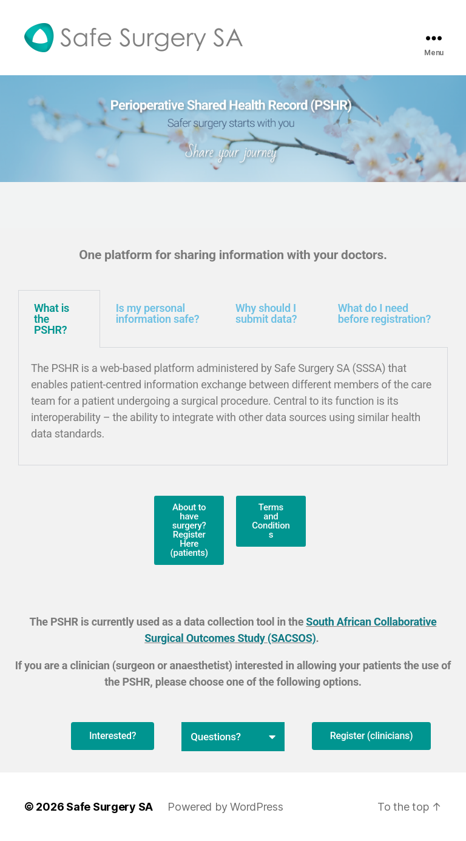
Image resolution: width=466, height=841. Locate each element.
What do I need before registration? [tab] (384, 313)
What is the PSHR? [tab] (51, 319)
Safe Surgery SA (109, 806)
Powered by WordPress (225, 806)
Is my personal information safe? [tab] (158, 313)
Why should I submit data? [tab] (266, 313)
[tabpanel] (233, 406)
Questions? (215, 737)
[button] (232, 736)
